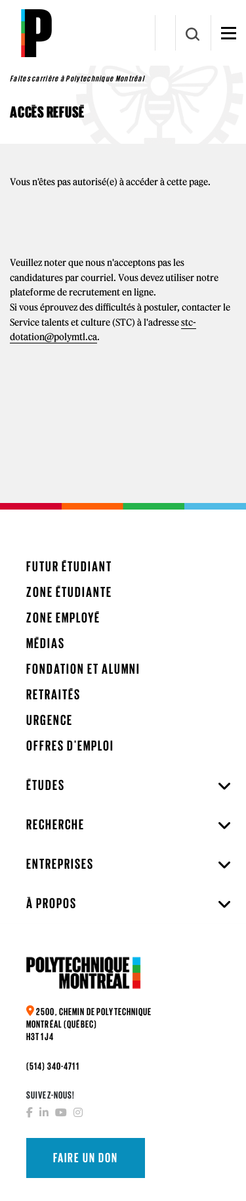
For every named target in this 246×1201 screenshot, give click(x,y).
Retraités (53, 694)
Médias (45, 643)
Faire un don (85, 1157)
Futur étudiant (69, 566)
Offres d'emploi (70, 745)
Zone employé (63, 617)
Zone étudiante (69, 592)
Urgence (49, 720)
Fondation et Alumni (83, 668)
